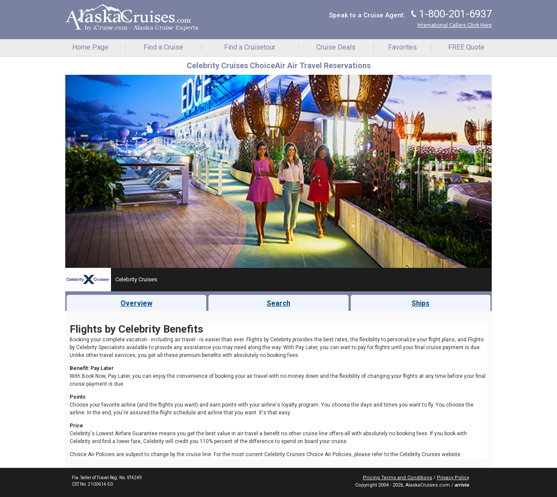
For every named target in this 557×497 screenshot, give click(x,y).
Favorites (402, 47)
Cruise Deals (336, 47)
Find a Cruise (163, 47)
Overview (136, 303)
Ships (420, 303)
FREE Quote (466, 47)
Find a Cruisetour (249, 47)
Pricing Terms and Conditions (397, 477)
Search (278, 303)
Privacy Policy (453, 477)
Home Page (90, 47)
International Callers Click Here (454, 25)
